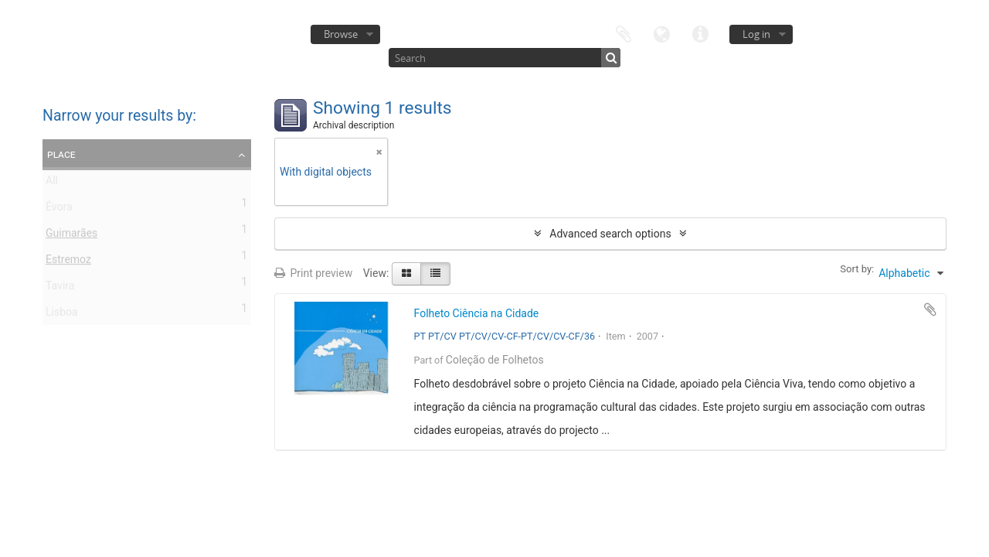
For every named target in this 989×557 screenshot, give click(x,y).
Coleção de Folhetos (495, 360)
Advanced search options (610, 233)
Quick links (700, 33)
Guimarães (71, 236)
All (52, 183)
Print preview (313, 273)
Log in (756, 34)
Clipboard (623, 33)
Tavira (60, 288)
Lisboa (62, 315)
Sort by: (857, 269)
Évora (59, 209)
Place (61, 154)
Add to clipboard (930, 309)
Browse (341, 34)
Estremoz (68, 262)
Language (662, 33)
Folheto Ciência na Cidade (476, 313)
